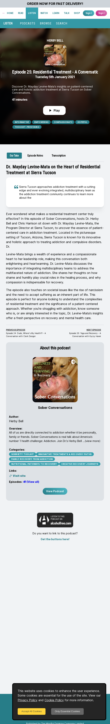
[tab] (14, 156)
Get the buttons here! (55, 539)
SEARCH (61, 23)
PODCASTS (27, 23)
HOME (10, 13)
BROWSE (46, 23)
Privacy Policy (27, 700)
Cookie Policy (54, 700)
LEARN (55, 13)
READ (21, 13)
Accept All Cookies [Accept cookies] (31, 711)
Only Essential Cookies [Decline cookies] (67, 711)
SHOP (77, 13)
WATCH (44, 13)
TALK (66, 13)
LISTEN (32, 13)
